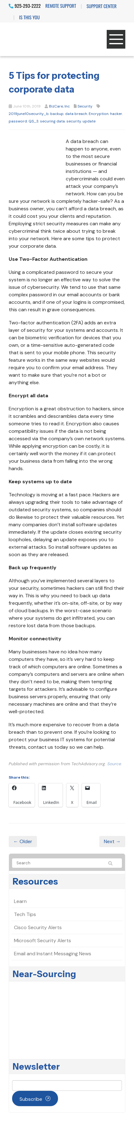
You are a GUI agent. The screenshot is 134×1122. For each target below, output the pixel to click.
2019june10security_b (29, 113)
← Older (22, 841)
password (18, 121)
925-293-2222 (25, 5)
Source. (114, 763)
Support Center (102, 5)
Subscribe (31, 1099)
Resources (35, 881)
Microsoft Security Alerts (42, 940)
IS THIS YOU (29, 17)
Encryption (99, 113)
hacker (116, 113)
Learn (20, 901)
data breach (76, 113)
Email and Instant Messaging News (52, 953)
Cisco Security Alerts (38, 927)
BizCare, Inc (59, 106)
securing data (52, 121)
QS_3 (33, 121)
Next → (112, 841)
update (89, 121)
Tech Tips (25, 914)
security (73, 121)
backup (57, 113)
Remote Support (60, 5)
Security (85, 106)
